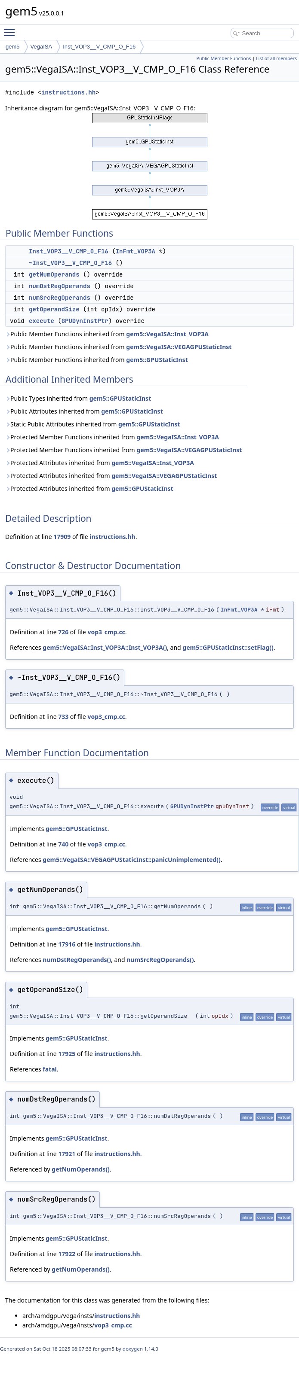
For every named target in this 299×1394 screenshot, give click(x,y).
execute (41, 321)
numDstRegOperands (59, 286)
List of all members (276, 58)
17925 (66, 1054)
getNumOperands (54, 274)
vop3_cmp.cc (106, 632)
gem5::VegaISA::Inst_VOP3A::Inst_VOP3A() (105, 647)
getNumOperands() (81, 1169)
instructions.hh (68, 92)
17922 (66, 1254)
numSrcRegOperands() (160, 960)
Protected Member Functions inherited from (112, 437)
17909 (62, 537)
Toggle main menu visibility (11, 28)
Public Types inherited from (78, 398)
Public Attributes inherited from (84, 411)
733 (63, 716)
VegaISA (41, 46)
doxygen (133, 1348)
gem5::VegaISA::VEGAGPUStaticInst (178, 347)
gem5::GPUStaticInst (157, 360)
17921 (66, 1154)
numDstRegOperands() (77, 960)
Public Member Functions (223, 58)
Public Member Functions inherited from (107, 334)
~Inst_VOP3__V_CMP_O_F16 (70, 263)
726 (63, 632)
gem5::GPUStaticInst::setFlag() (227, 647)
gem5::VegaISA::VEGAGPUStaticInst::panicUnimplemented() (131, 859)
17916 (66, 944)
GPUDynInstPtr (85, 321)
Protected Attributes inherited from (99, 463)
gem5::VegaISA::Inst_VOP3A (167, 334)
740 (63, 844)
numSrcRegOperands (59, 297)
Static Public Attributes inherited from (92, 424)
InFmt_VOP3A (135, 251)
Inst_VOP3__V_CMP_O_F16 (99, 46)
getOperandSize (54, 309)
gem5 (13, 46)
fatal (49, 1069)
